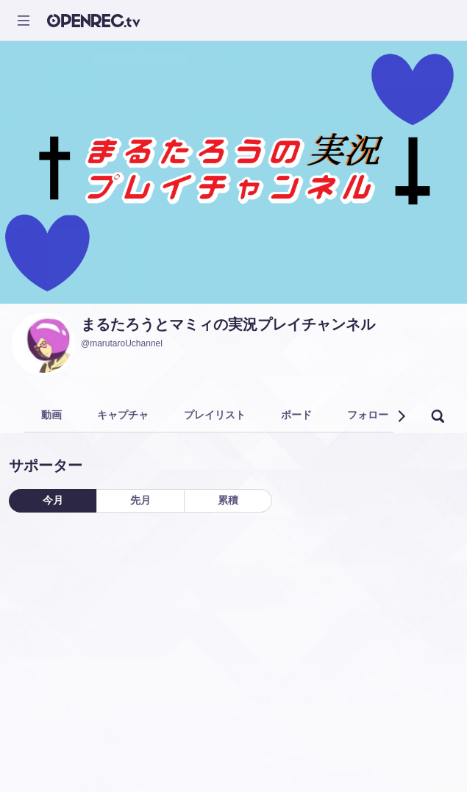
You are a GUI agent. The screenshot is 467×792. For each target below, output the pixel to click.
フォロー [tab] (367, 415)
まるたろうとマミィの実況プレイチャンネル (228, 324)
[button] (400, 416)
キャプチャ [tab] (123, 415)
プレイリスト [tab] (215, 415)
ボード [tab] (296, 415)
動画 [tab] (51, 415)
